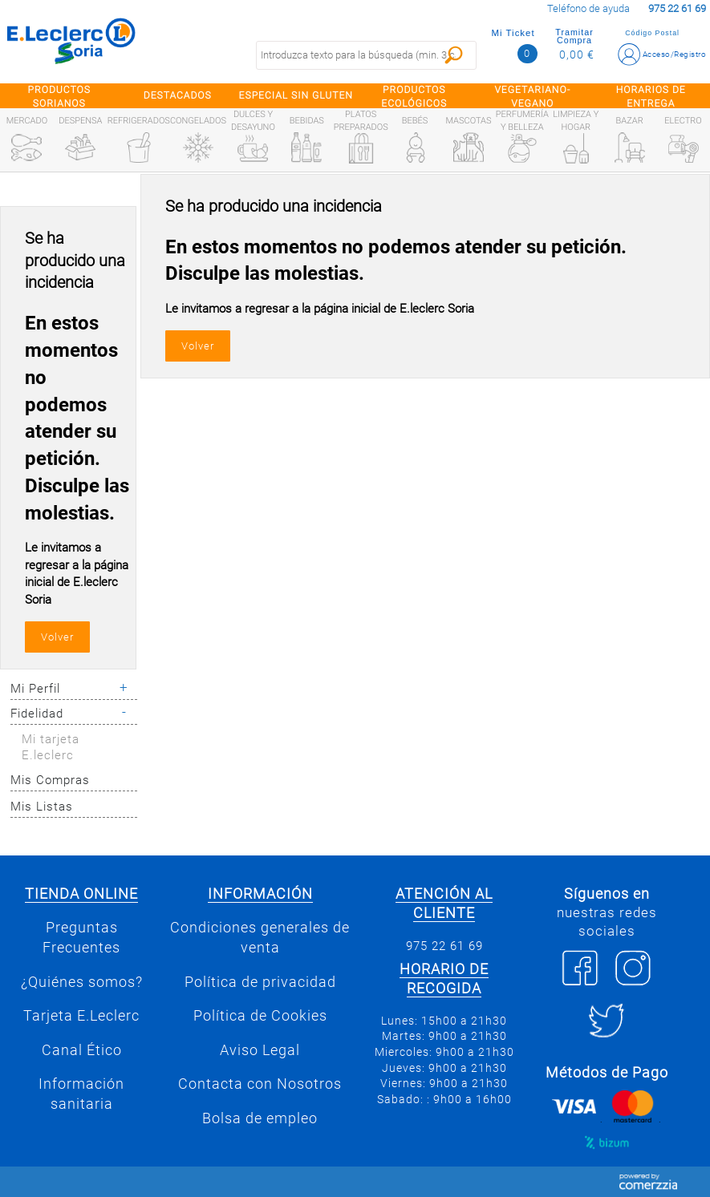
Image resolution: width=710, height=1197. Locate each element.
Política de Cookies (260, 1016)
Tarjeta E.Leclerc (81, 1016)
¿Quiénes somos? (82, 982)
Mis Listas (41, 806)
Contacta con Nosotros (260, 1084)
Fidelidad (36, 713)
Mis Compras (50, 780)
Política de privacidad (260, 982)
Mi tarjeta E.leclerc (50, 747)
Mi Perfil (35, 688)
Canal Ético (82, 1050)
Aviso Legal (260, 1050)
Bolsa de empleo (260, 1118)
